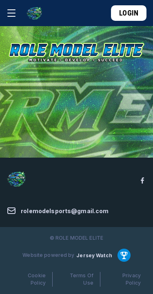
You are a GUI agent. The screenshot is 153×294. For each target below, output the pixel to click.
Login (128, 13)
